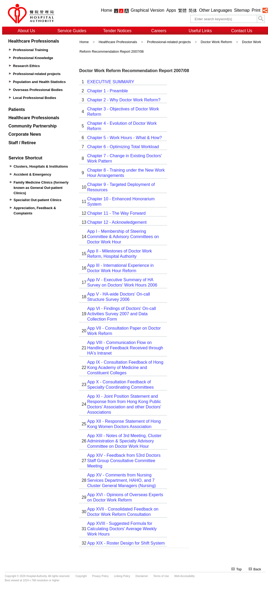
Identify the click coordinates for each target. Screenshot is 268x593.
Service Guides (71, 30)
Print (256, 10)
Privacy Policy (100, 576)
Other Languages (215, 10)
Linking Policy (122, 576)
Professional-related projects (169, 42)
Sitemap (242, 10)
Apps (171, 10)
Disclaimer (142, 576)
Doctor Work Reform (216, 42)
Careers (158, 30)
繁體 (182, 10)
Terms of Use (161, 576)
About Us (26, 30)
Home (106, 10)
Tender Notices (117, 30)
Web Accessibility (184, 576)
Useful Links (200, 30)
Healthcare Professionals (118, 42)
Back (255, 569)
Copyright (81, 576)
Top (236, 569)
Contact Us (241, 30)
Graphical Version (147, 10)
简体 (193, 10)
